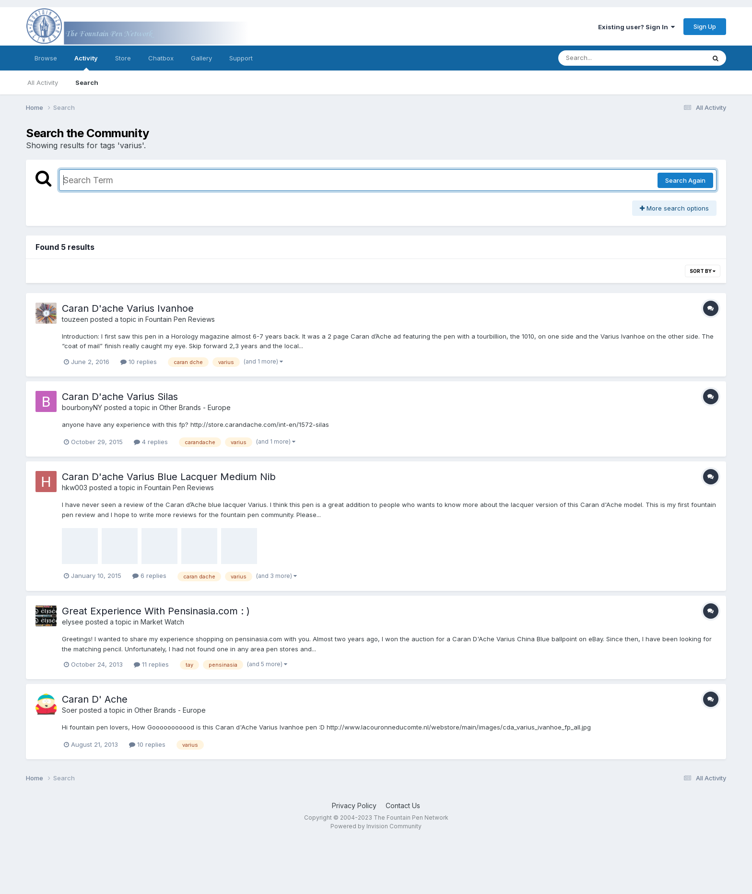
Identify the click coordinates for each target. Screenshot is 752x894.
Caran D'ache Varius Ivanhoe (128, 308)
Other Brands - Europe (195, 407)
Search (86, 82)
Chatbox (161, 58)
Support (241, 58)
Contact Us (403, 805)
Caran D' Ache (95, 699)
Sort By (703, 271)
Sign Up (704, 26)
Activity (86, 62)
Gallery (201, 58)
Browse (46, 58)
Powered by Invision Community (376, 826)
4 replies (151, 442)
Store (123, 58)
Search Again (685, 180)
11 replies (151, 664)
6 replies (149, 575)
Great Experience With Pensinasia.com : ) (156, 611)
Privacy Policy (354, 805)
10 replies (138, 361)
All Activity (42, 82)
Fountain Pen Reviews (180, 319)
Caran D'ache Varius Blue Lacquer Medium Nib (169, 476)
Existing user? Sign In (636, 27)
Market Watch (162, 622)
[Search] (605, 58)
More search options (674, 208)
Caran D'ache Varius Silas (120, 396)
